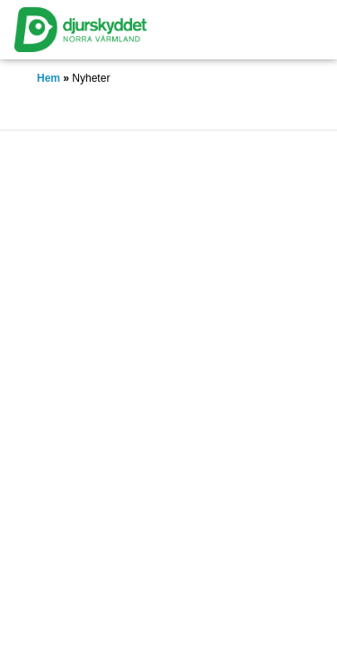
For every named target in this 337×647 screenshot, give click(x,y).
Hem (48, 78)
